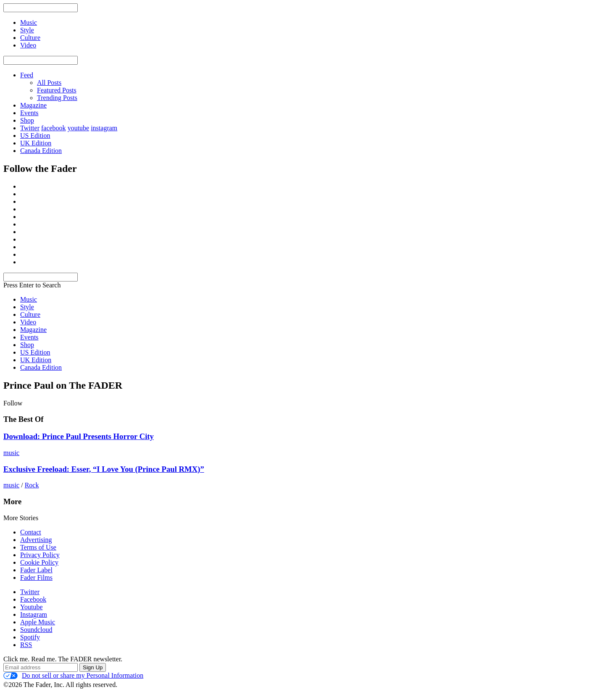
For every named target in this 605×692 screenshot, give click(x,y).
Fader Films (36, 577)
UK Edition (35, 143)
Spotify (30, 637)
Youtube (31, 606)
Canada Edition (41, 150)
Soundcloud (36, 629)
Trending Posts (57, 97)
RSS (26, 644)
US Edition (35, 135)
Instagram (33, 614)
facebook (53, 128)
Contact (30, 532)
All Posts (49, 82)
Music (28, 299)
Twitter (29, 128)
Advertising (36, 539)
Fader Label (36, 570)
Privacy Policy (40, 554)
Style (27, 306)
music (11, 452)
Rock (32, 485)
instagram (104, 128)
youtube (78, 128)
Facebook (33, 599)
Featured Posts (56, 90)
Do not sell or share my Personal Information (73, 675)
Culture (30, 314)
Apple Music (37, 622)
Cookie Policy (39, 562)
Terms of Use (38, 547)
